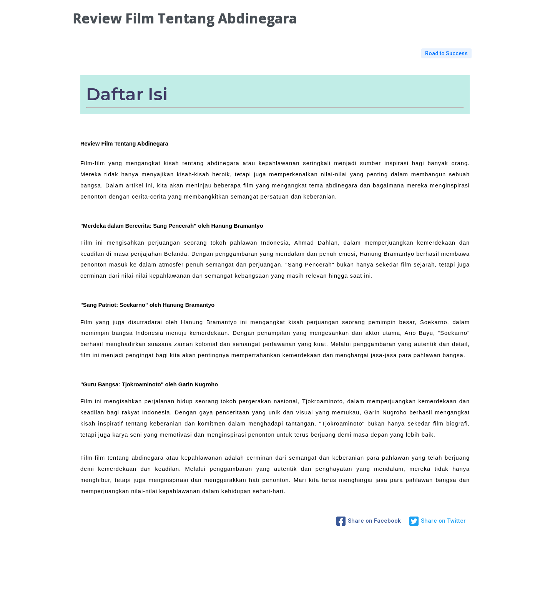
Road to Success (446, 53)
